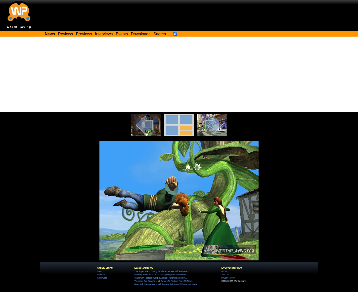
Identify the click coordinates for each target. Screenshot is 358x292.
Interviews (104, 34)
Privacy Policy (227, 278)
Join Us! (225, 274)
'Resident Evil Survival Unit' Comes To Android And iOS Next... (163, 281)
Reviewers (102, 278)
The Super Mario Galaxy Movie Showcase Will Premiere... (161, 271)
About (224, 271)
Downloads (140, 34)
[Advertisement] (179, 74)
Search (159, 34)
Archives (101, 274)
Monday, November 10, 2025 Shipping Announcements (160, 274)
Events (122, 34)
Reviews (65, 34)
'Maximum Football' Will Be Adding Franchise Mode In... (160, 278)
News (99, 271)
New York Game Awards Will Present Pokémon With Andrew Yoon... (166, 284)
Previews (84, 34)
